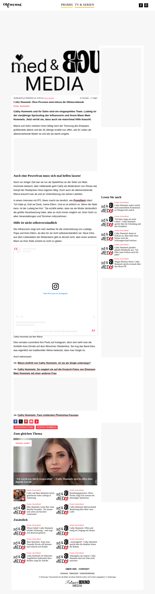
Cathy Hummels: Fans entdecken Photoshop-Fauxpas (48, 415)
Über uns (71, 569)
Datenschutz (74, 573)
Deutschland (24, 106)
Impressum (64, 573)
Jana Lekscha (49, 98)
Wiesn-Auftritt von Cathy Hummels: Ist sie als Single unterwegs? (54, 363)
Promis (67, 4)
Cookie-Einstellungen (87, 573)
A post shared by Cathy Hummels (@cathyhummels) (55, 331)
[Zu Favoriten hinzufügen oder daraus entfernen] (84, 98)
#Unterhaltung (24, 427)
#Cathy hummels (46, 427)
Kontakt (84, 569)
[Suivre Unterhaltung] (93, 98)
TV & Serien (84, 4)
